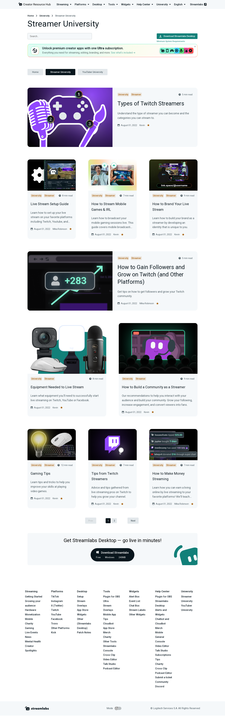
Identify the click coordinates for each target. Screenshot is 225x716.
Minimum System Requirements (171, 41)
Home (31, 16)
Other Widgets (137, 615)
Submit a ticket (163, 677)
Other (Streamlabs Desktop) (84, 624)
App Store (82, 610)
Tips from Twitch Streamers (104, 476)
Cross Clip (109, 655)
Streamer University (60, 72)
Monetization (32, 615)
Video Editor (110, 659)
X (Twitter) (57, 606)
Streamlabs (198, 4)
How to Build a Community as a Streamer (153, 387)
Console (160, 642)
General (159, 637)
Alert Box (134, 597)
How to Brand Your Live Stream (170, 206)
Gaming (29, 628)
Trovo (54, 624)
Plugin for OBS (111, 597)
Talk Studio (109, 664)
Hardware (30, 610)
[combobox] (60, 36)
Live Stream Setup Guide (50, 204)
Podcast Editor (111, 668)
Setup (80, 597)
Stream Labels (137, 610)
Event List (134, 601)
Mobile (29, 619)
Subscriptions (163, 655)
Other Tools (110, 642)
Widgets (81, 615)
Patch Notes (84, 632)
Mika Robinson (60, 229)
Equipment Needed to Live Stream (57, 387)
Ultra (106, 601)
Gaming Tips (40, 473)
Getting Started (33, 597)
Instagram (57, 601)
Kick (53, 632)
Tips (105, 619)
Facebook (56, 619)
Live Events (31, 632)
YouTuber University (92, 72)
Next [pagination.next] (134, 521)
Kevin (142, 125)
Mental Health (33, 642)
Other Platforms (60, 628)
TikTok (55, 597)
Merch (106, 632)
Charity (29, 624)
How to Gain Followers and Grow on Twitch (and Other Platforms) (151, 275)
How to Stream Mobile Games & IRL (108, 206)
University (44, 16)
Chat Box (134, 606)
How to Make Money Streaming (168, 476)
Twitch (55, 610)
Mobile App (109, 615)
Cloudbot (108, 624)
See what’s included (123, 52)
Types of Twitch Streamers (151, 103)
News (28, 637)
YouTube (56, 615)
